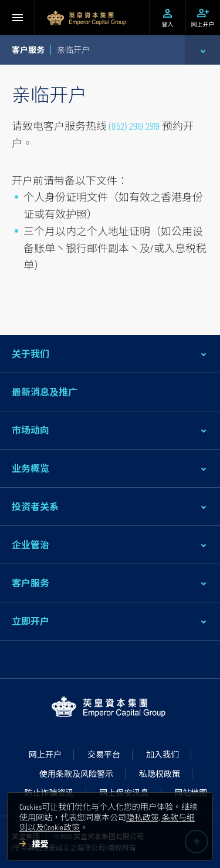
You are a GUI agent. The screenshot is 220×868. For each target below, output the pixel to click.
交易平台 (103, 754)
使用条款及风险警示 (76, 774)
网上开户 (45, 754)
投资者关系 (35, 506)
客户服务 (30, 582)
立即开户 (30, 620)
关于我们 (30, 353)
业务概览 (30, 468)
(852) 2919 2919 (134, 125)
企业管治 (30, 544)
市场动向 (30, 429)
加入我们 (162, 754)
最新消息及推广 (44, 391)
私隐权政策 (159, 774)
